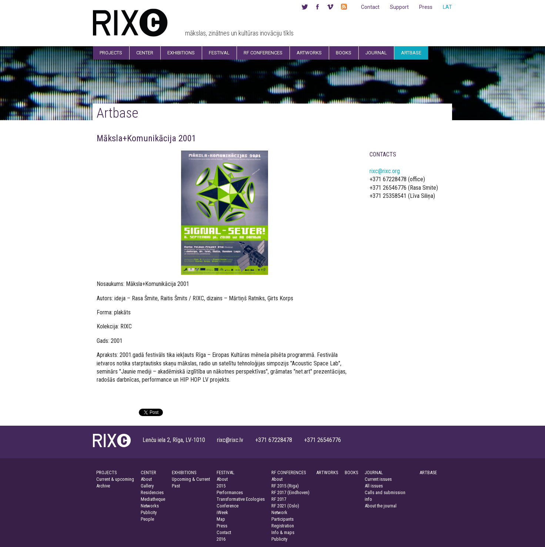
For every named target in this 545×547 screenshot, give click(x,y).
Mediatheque (153, 499)
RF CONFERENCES (288, 472)
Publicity (149, 512)
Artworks (309, 52)
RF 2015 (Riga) (285, 486)
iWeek (222, 512)
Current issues (378, 479)
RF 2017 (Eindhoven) (290, 492)
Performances (230, 492)
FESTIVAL (225, 472)
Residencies (152, 492)
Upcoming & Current (191, 479)
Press (425, 7)
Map (221, 519)
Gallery (147, 486)
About (146, 479)
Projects (111, 52)
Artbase (411, 52)
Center (144, 52)
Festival (219, 52)
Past (176, 486)
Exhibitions (181, 52)
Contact (370, 7)
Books (343, 52)
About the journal (381, 506)
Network (279, 512)
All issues (374, 486)
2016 (221, 539)
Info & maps (282, 532)
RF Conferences (263, 52)
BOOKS (351, 472)
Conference (227, 506)
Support (399, 7)
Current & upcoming (115, 479)
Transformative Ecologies (241, 499)
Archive (103, 486)
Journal (376, 52)
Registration (282, 526)
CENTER (148, 472)
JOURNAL (374, 472)
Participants (282, 519)
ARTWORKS (327, 472)
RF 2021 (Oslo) (285, 506)
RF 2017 (278, 499)
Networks (150, 506)
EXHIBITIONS (184, 472)
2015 (221, 486)
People (147, 519)
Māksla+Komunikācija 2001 (146, 138)
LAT (447, 7)
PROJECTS (106, 472)
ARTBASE (428, 472)
